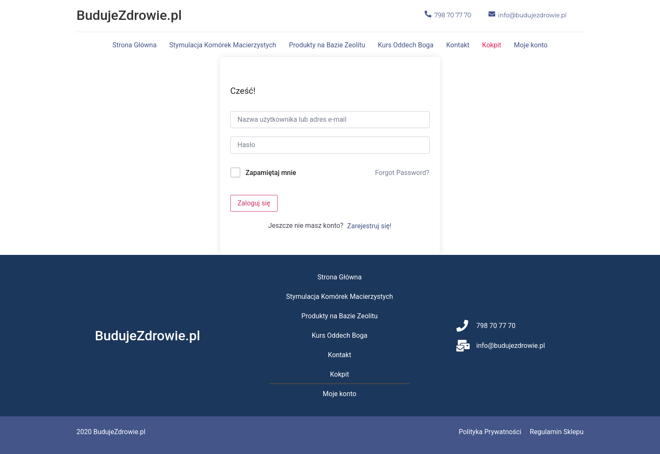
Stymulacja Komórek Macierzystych (222, 45)
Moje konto (531, 45)
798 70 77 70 (453, 15)
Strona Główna (134, 45)
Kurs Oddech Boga (406, 45)
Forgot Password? (402, 173)
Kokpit (491, 45)
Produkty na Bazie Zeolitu (327, 45)
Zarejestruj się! (369, 226)
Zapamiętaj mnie (270, 173)
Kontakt (457, 45)
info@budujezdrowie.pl (532, 15)
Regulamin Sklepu (557, 432)
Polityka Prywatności (490, 432)
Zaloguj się (253, 203)
